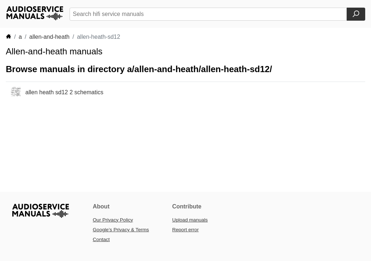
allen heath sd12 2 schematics (64, 92)
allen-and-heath (49, 37)
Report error (185, 229)
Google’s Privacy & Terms (121, 229)
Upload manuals (190, 220)
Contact (101, 239)
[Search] (356, 14)
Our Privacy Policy (113, 220)
